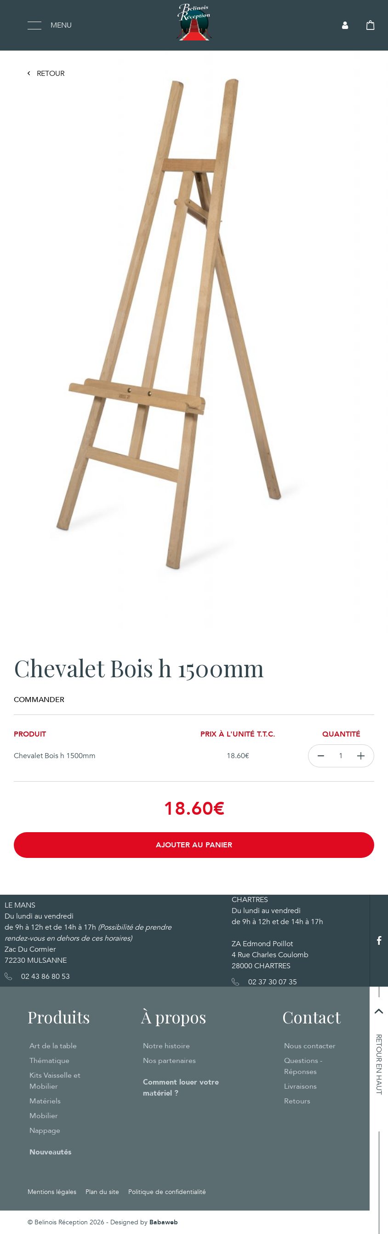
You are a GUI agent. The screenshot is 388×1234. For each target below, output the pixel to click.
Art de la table (53, 1046)
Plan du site (102, 1192)
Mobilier (43, 1116)
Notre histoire (166, 1046)
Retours (297, 1101)
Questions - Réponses (303, 1066)
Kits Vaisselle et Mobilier (54, 1080)
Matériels (45, 1101)
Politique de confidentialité (167, 1192)
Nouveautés (50, 1152)
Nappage (44, 1130)
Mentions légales (52, 1192)
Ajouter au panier (194, 845)
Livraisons (300, 1086)
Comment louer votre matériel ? (181, 1087)
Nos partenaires (169, 1061)
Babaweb (163, 1222)
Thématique (49, 1061)
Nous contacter (310, 1046)
